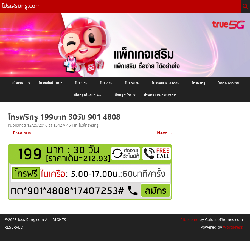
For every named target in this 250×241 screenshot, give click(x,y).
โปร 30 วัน (132, 83)
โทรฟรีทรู (198, 83)
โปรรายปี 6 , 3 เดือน (165, 83)
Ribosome (189, 220)
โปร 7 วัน (106, 83)
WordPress (232, 227)
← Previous (19, 133)
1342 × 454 (63, 125)
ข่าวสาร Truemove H (160, 95)
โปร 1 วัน (81, 83)
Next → (164, 133)
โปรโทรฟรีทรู (89, 125)
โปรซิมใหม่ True (51, 83)
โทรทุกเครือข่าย (228, 83)
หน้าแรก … (19, 83)
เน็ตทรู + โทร (122, 95)
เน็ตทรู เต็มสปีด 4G (87, 95)
